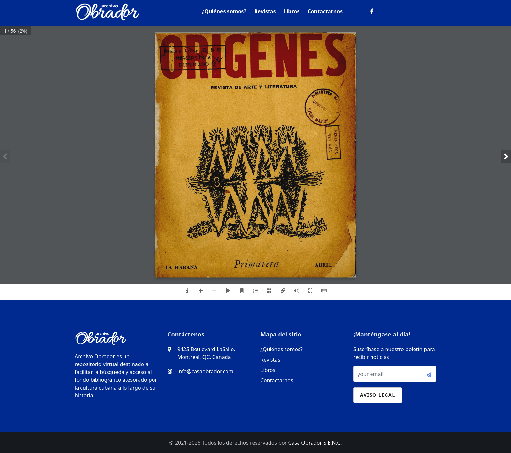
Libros (292, 11)
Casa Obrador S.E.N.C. (315, 442)
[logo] (107, 10)
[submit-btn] (426, 372)
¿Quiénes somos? (224, 11)
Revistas (265, 11)
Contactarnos (325, 11)
